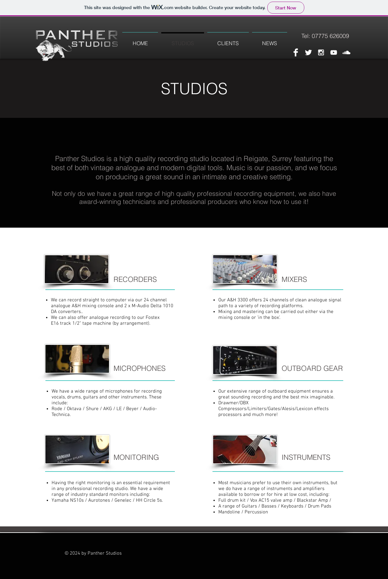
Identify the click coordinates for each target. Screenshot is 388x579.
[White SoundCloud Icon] (346, 52)
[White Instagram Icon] (321, 52)
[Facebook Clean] (296, 52)
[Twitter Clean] (308, 52)
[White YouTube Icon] (334, 52)
